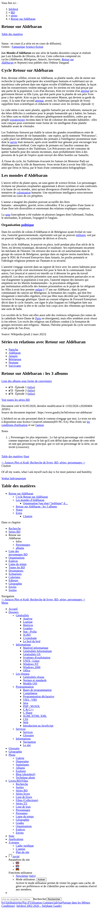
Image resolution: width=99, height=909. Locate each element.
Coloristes (14, 577)
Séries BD (14, 531)
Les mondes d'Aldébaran (30, 500)
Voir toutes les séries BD (15, 399)
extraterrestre (17, 119)
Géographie (15, 583)
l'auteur (39, 425)
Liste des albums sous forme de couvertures (26, 381)
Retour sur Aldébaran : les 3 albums (36, 506)
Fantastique (18, 46)
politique (27, 225)
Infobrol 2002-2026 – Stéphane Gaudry (39, 905)
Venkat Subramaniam (13, 478)
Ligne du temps (18, 564)
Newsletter (22, 875)
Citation (27, 516)
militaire (81, 235)
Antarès (13, 356)
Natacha (13, 349)
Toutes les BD (17, 567)
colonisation (24, 192)
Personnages (23, 544)
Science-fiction (34, 46)
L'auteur (20, 848)
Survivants (15, 365)
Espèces (13, 560)
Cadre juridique (25, 845)
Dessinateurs (16, 570)
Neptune (13, 362)
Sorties (13, 590)
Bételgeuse (15, 359)
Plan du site (22, 852)
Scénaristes (15, 573)
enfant (38, 289)
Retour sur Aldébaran (21, 493)
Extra (19, 513)
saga (7, 214)
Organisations (17, 557)
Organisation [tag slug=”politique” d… (45, 503)
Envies (13, 586)
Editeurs (13, 580)
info (32, 875)
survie (13, 142)
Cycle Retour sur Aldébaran (32, 496)
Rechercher (39, 899)
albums (20, 547)
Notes (19, 509)
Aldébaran (15, 352)
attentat (85, 90)
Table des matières (12, 34)
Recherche (15, 528)
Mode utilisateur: (26, 879)
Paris (38, 318)
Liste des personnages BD (18, 553)
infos (31, 387)
